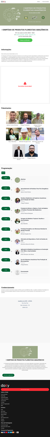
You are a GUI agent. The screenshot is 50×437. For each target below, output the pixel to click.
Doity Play (3, 395)
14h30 (5, 229)
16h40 (5, 259)
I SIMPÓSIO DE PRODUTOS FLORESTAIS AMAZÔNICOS (25, 30)
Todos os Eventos (4, 399)
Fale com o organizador (8, 375)
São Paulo (3, 411)
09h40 (5, 198)
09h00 (5, 188)
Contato (2, 402)
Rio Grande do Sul (4, 417)
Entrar (38, 1)
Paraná (2, 419)
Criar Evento (3, 400)
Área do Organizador (5, 403)
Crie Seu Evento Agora (25, 389)
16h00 (5, 249)
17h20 (5, 270)
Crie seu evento (45, 1)
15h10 (5, 239)
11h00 (5, 218)
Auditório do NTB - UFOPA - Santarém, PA (25, 34)
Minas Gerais (3, 414)
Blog (2, 405)
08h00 (5, 177)
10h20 (5, 208)
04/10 (3, 172)
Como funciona (4, 394)
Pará (2, 409)
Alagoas (2, 420)
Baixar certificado (25, 40)
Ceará (2, 415)
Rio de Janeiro (4, 412)
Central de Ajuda (4, 397)
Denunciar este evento (5, 426)
